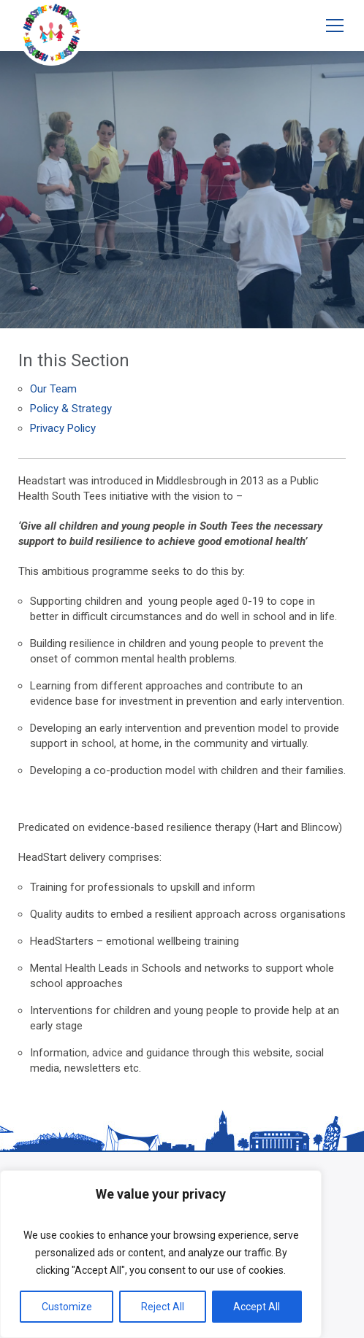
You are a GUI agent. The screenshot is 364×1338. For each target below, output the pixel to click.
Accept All (256, 1306)
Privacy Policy (63, 428)
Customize (67, 1306)
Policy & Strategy (71, 408)
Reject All (162, 1306)
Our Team (53, 388)
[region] (161, 1254)
